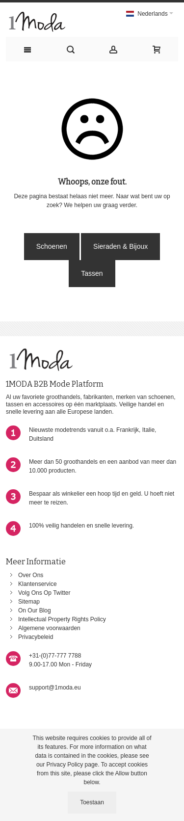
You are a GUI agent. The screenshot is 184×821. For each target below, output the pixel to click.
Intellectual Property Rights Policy (62, 619)
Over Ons (30, 575)
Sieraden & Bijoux (120, 246)
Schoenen (51, 246)
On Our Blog (34, 610)
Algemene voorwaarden (49, 628)
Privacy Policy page (72, 764)
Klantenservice (37, 584)
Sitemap (29, 601)
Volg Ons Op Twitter (44, 592)
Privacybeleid (35, 637)
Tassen (92, 273)
